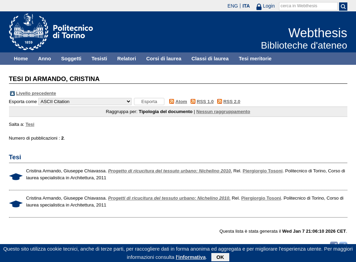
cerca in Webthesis (299, 5)
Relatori (126, 58)
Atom (181, 101)
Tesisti (99, 58)
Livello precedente (36, 93)
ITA (246, 5)
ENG (233, 5)
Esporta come (23, 101)
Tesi (30, 124)
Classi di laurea (210, 58)
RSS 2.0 (231, 101)
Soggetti (71, 58)
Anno (44, 58)
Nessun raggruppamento (223, 111)
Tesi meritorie (255, 58)
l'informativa (191, 258)
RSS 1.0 (205, 101)
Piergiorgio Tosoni (263, 170)
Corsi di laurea (163, 58)
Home (21, 58)
